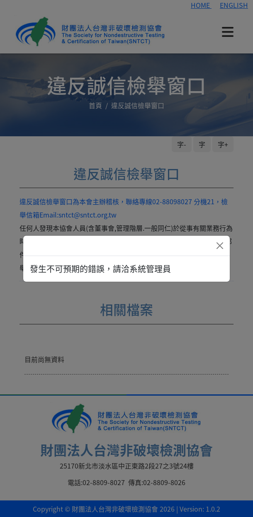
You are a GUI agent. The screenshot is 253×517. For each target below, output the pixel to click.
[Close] (219, 245)
